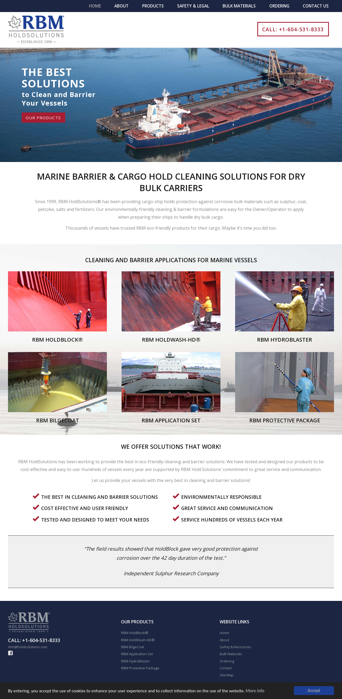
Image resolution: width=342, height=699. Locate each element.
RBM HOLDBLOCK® (57, 339)
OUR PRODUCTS (43, 117)
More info (255, 691)
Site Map (227, 675)
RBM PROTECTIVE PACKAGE (284, 420)
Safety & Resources (235, 646)
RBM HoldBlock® (134, 632)
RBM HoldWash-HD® (138, 640)
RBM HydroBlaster (135, 661)
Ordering (279, 6)
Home (95, 6)
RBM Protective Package (140, 668)
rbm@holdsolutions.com (27, 646)
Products (153, 6)
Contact (226, 668)
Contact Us (316, 6)
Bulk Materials (239, 6)
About (121, 6)
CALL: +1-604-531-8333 (293, 29)
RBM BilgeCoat (132, 646)
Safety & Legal (193, 6)
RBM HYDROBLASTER (284, 339)
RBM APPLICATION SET (171, 420)
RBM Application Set (137, 653)
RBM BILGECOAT (57, 420)
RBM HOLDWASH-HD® (171, 339)
